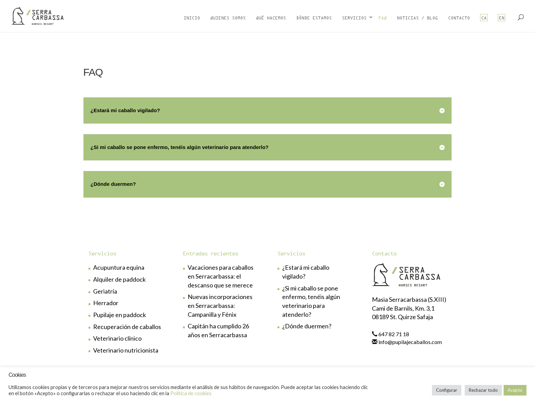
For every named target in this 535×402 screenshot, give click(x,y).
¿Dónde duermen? (306, 326)
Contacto (459, 17)
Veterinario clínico (117, 338)
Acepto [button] (515, 390)
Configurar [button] (446, 390)
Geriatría (105, 291)
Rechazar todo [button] (483, 390)
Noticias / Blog (417, 17)
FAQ (382, 17)
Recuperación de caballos (127, 326)
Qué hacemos (271, 17)
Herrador (105, 303)
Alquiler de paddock (119, 279)
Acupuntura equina (118, 267)
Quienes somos (228, 17)
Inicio (192, 17)
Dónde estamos (314, 17)
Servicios (354, 17)
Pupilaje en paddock (119, 314)
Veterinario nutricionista (125, 350)
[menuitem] (484, 22)
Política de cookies (191, 393)
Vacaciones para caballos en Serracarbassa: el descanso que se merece (221, 276)
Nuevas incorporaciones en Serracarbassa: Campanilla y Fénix (220, 305)
